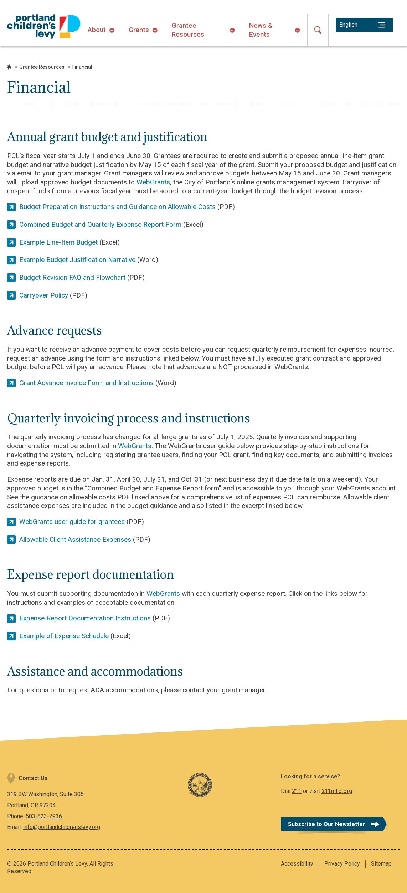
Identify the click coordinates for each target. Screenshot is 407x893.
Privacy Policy (342, 863)
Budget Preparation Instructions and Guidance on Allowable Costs (117, 207)
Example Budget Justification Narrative (77, 260)
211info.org (336, 791)
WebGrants (153, 182)
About (97, 30)
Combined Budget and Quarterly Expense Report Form (100, 224)
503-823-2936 (44, 816)
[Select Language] (364, 25)
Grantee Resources (188, 29)
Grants (139, 30)
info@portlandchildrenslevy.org (61, 827)
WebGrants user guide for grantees (72, 522)
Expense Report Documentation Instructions (85, 618)
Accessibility (297, 863)
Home (9, 67)
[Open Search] (318, 30)
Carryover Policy (43, 295)
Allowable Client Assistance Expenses (75, 539)
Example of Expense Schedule (64, 636)
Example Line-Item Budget (58, 242)
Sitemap (381, 863)
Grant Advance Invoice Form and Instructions (86, 383)
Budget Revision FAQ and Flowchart (72, 277)
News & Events (260, 29)
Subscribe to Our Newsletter (326, 824)
